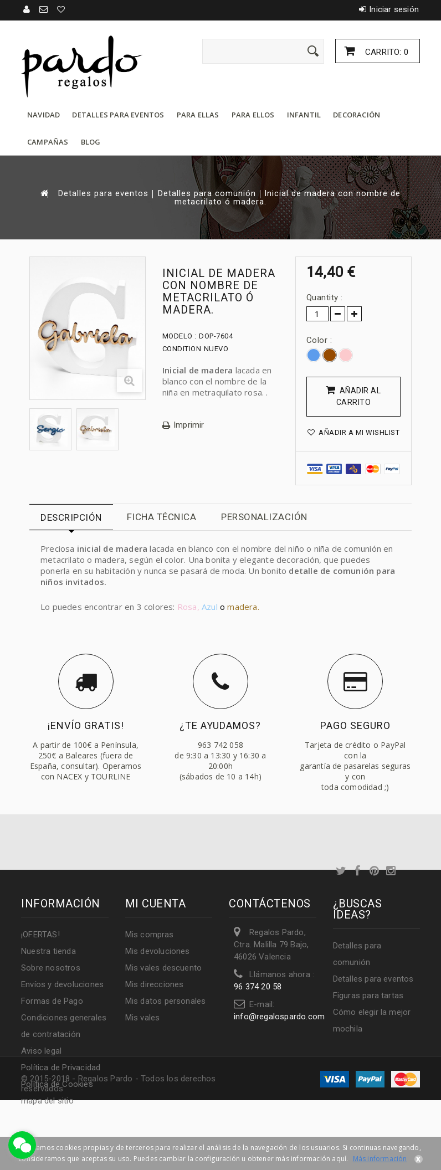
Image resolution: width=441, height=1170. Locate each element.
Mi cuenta (155, 903)
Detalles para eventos (118, 115)
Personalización (264, 516)
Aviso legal (41, 1051)
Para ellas (198, 115)
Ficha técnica (162, 516)
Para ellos (253, 115)
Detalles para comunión (207, 193)
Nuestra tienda (48, 951)
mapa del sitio (47, 1101)
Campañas (48, 142)
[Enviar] (313, 51)
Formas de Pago (52, 1001)
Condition (182, 349)
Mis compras (149, 935)
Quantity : (324, 297)
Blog (91, 142)
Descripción (71, 517)
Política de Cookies (57, 1084)
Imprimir (188, 425)
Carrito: (385, 52)
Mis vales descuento (163, 968)
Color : (320, 340)
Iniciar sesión (394, 9)
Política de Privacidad (60, 1067)
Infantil (304, 115)
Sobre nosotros (50, 968)
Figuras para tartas (368, 995)
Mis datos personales (165, 1001)
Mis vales (142, 1018)
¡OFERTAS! (40, 935)
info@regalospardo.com (279, 1017)
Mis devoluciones (157, 951)
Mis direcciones (154, 984)
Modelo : (179, 336)
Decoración (356, 115)
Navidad (43, 115)
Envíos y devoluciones (62, 984)
